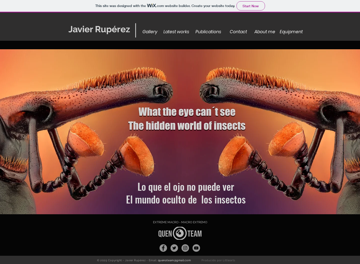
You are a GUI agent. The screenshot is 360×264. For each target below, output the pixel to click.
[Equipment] (291, 32)
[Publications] (208, 32)
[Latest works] (176, 32)
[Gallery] (149, 32)
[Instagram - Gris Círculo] (185, 248)
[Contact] (238, 32)
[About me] (265, 32)
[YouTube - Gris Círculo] (196, 248)
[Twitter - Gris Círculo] (174, 248)
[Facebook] (163, 248)
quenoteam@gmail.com (174, 260)
